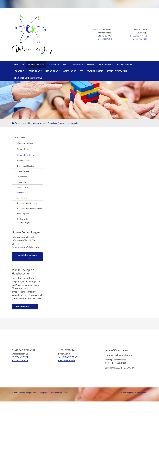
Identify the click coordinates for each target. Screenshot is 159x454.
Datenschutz (142, 393)
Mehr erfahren (22, 306)
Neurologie (21, 182)
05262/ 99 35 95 (140, 35)
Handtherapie (52, 71)
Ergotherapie (106, 64)
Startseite (19, 64)
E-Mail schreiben (105, 38)
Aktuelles (21, 137)
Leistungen (53, 64)
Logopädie (19, 71)
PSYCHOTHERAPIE (95, 71)
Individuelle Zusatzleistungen (22, 221)
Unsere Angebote (25, 143)
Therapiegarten (23, 214)
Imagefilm (78, 64)
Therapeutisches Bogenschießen (29, 208)
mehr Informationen (27, 255)
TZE (81, 71)
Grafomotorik (22, 187)
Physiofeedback (23, 176)
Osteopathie (69, 71)
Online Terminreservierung (28, 77)
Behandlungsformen (56, 123)
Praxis (66, 64)
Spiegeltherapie (23, 171)
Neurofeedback (23, 161)
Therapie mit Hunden (25, 166)
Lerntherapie (35, 71)
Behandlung (22, 149)
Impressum (131, 393)
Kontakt (91, 64)
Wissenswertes (36, 64)
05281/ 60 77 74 (105, 35)
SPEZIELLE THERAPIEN (117, 71)
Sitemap (123, 393)
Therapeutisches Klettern (27, 203)
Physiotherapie (124, 64)
